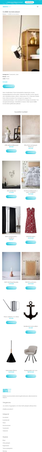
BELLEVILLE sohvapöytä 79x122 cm (30, 145)
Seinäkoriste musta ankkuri (31, 326)
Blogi (4, 440)
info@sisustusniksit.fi (8, 409)
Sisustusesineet (6, 425)
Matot (4, 422)
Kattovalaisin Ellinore (11, 370)
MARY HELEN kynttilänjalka (11, 282)
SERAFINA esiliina (30, 236)
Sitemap (5, 451)
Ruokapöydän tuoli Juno (30, 370)
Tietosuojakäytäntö (8, 448)
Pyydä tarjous (29, 2)
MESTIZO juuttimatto (30, 282)
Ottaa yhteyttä (6, 443)
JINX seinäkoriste (11, 191)
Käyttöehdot (6, 445)
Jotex (17, 74)
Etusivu (4, 14)
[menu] (37, 7)
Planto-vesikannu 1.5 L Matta (11, 316)
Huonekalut (5, 417)
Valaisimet (5, 431)
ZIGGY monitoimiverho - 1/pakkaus (11, 237)
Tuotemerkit (12, 74)
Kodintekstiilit (6, 420)
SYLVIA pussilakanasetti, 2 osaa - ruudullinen (31, 191)
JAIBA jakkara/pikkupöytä (11, 145)
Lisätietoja (9, 86)
